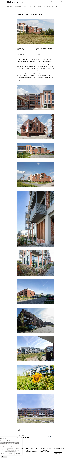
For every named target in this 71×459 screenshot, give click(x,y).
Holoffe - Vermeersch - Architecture (20, 2)
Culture (25, 6)
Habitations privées (50, 6)
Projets (52, 2)
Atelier (62, 2)
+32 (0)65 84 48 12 (43, 450)
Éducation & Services (31, 6)
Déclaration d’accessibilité (58, 453)
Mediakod (62, 448)
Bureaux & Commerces (18, 6)
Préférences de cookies (57, 454)
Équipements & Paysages (41, 6)
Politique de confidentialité (58, 452)
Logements (57, 6)
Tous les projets (9, 6)
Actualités (58, 2)
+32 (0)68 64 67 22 (28, 450)
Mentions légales (56, 450)
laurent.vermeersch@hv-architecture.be (31, 451)
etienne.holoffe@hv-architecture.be (45, 451)
